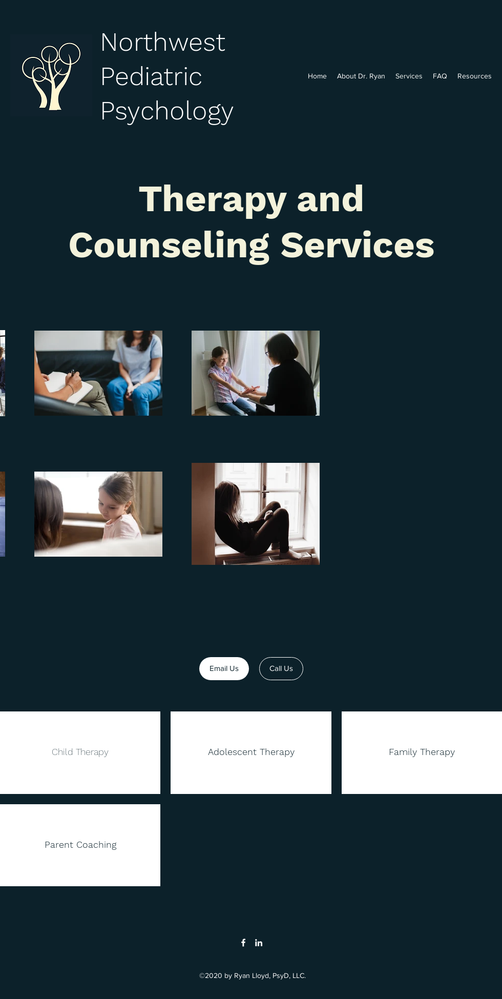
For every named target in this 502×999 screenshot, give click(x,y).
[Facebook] (243, 942)
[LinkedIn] (259, 942)
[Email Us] (224, 668)
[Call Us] (281, 668)
